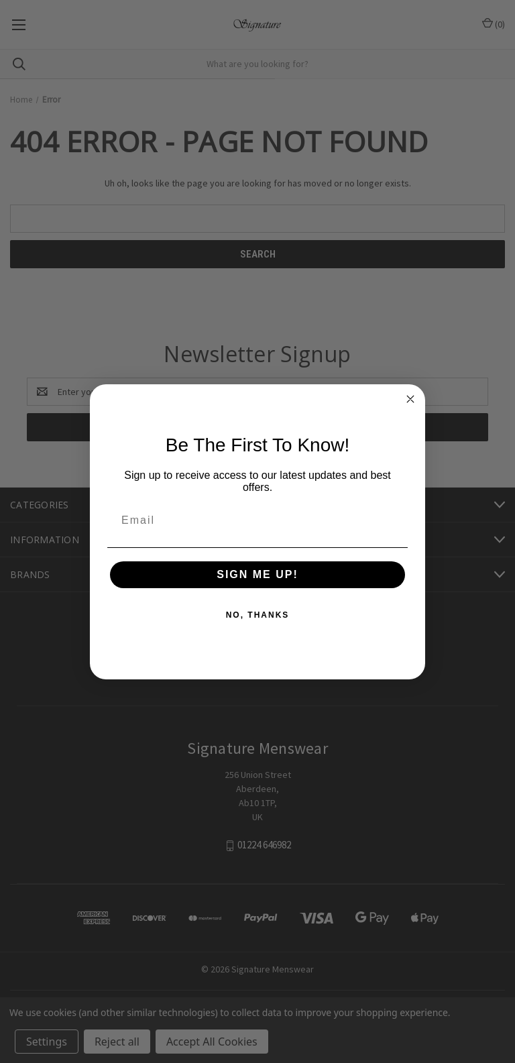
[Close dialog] (410, 399)
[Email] (257, 520)
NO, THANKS (258, 615)
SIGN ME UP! (257, 574)
